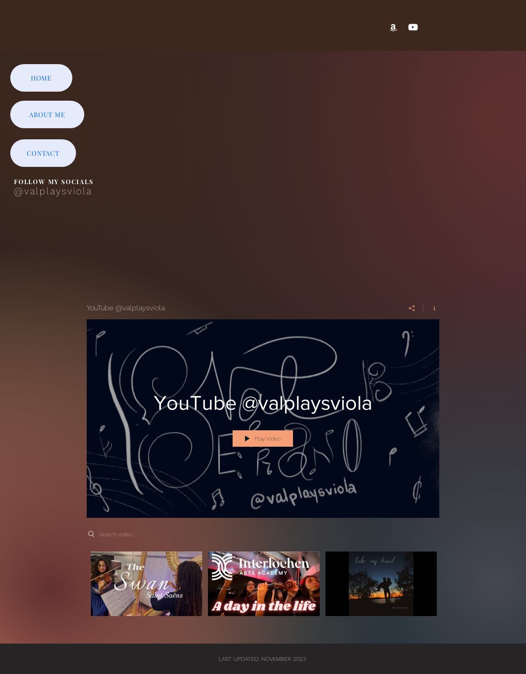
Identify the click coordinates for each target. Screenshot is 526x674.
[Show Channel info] (431, 308)
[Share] (412, 308)
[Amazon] (393, 27)
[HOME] (41, 78)
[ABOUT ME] (47, 114)
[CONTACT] (43, 153)
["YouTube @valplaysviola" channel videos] (263, 589)
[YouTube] (413, 27)
